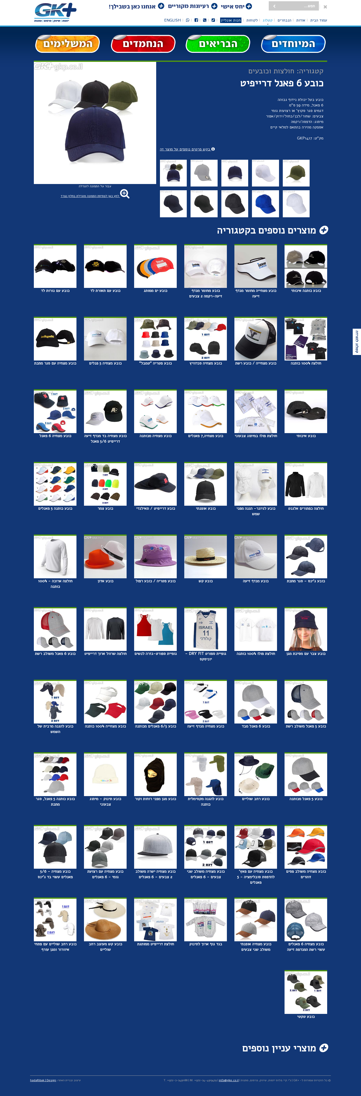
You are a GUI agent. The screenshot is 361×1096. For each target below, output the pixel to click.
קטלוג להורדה (357, 342)
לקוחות (252, 20)
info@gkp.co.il (229, 1080)
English (172, 20)
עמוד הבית (318, 20)
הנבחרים (284, 20)
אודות (300, 20)
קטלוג (268, 20)
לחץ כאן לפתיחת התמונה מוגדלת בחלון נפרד (95, 196)
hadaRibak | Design (43, 1080)
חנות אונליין (231, 20)
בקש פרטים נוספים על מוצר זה (187, 149)
